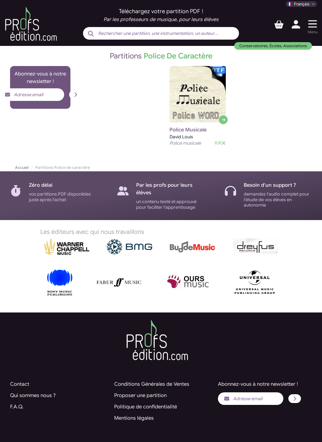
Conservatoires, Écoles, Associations (273, 45)
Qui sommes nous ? (33, 395)
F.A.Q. (17, 407)
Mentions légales (134, 418)
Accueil (22, 167)
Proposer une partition (140, 395)
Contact (19, 384)
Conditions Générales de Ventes (151, 384)
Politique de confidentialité (145, 407)
